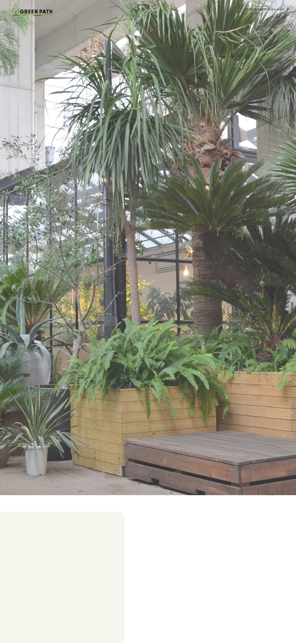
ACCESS (278, 17)
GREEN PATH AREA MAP (265, 9)
